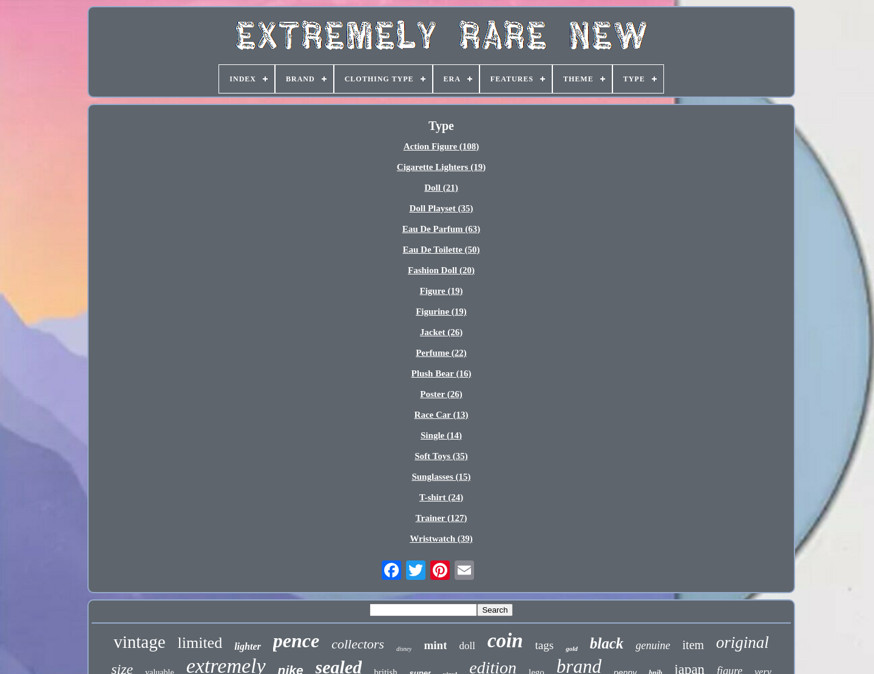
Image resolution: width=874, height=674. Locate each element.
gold (572, 648)
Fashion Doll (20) (441, 270)
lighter (247, 646)
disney (404, 648)
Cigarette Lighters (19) (441, 167)
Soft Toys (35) (441, 456)
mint (435, 645)
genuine (652, 645)
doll (467, 646)
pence (296, 641)
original (742, 642)
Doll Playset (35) (441, 208)
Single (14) (441, 435)
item (693, 645)
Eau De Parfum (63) (441, 229)
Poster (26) (441, 394)
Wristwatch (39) (441, 538)
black (607, 643)
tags (544, 645)
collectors (357, 644)
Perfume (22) (441, 353)
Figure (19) (441, 291)
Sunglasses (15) (441, 477)
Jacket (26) (441, 332)
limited (200, 643)
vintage (139, 642)
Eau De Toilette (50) (440, 249)
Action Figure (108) (441, 146)
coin (505, 641)
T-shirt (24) (441, 497)
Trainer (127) (441, 518)
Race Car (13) (442, 415)
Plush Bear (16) (442, 373)
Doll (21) (441, 187)
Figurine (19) (441, 311)
